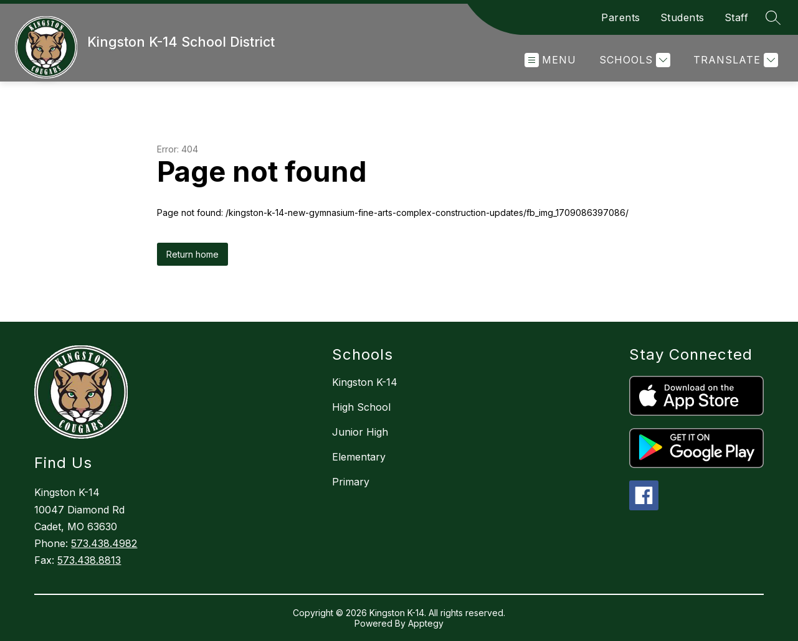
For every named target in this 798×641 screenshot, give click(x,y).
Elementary (359, 457)
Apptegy (426, 623)
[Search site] (773, 17)
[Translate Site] (734, 60)
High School (361, 407)
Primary (350, 481)
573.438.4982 (104, 543)
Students (682, 17)
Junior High (360, 432)
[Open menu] (550, 60)
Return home (192, 254)
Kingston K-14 (364, 382)
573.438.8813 (89, 560)
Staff (736, 17)
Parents (620, 17)
